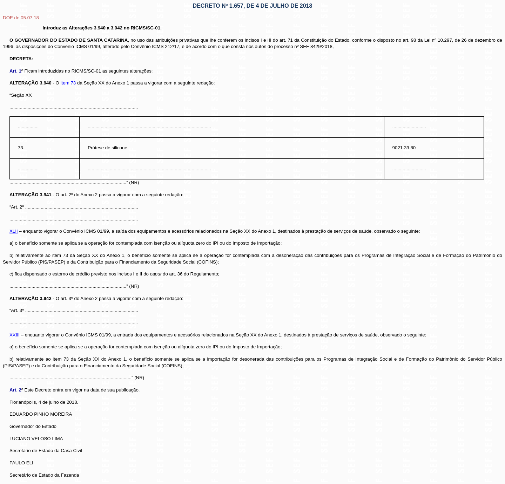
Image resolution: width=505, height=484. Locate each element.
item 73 (68, 83)
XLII (13, 231)
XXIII (14, 335)
